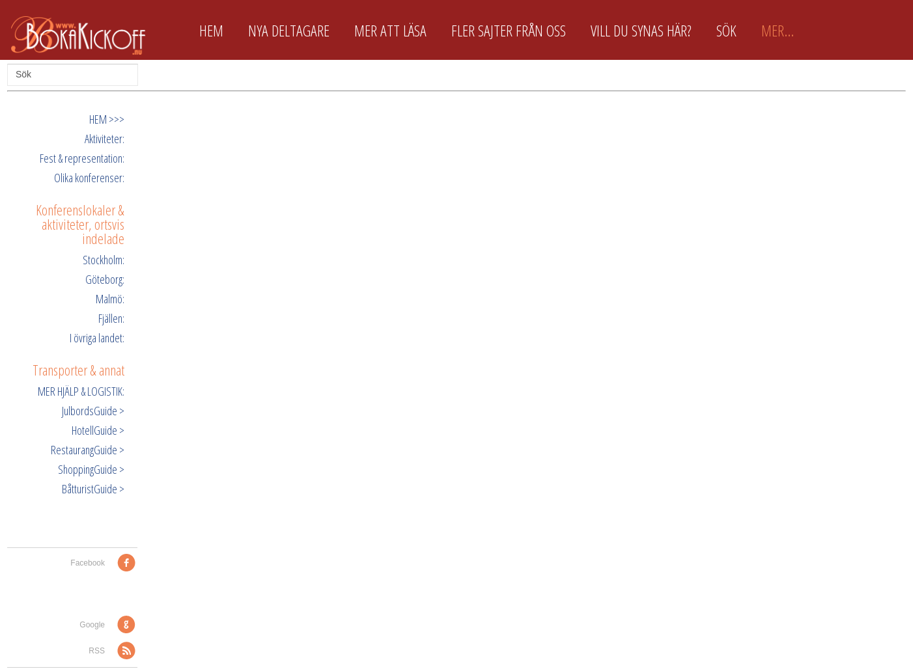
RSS (97, 650)
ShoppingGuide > (91, 469)
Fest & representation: (82, 158)
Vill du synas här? (641, 30)
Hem (211, 30)
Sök (726, 30)
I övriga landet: (97, 337)
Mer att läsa (390, 30)
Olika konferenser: (89, 177)
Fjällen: (111, 318)
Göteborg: (104, 279)
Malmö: (110, 298)
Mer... (777, 30)
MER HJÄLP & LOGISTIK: (81, 391)
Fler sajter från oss (508, 30)
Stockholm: (103, 259)
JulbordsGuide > (93, 410)
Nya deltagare (289, 30)
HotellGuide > (98, 430)
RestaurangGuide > (87, 449)
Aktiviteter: (104, 138)
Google (92, 624)
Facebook (87, 563)
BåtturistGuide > (93, 488)
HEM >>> (106, 119)
